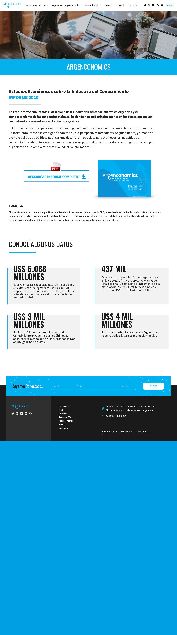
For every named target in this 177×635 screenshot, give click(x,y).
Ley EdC (121, 5)
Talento (109, 5)
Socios (46, 5)
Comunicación (93, 5)
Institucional (32, 5)
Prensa (62, 424)
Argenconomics (74, 5)
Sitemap (105, 434)
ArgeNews (57, 5)
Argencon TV (65, 417)
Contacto (132, 5)
